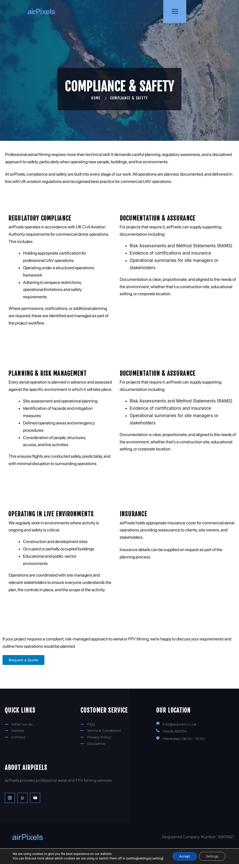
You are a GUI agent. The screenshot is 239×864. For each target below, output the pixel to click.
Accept (184, 856)
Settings (212, 856)
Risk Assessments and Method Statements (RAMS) (181, 232)
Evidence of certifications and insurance (170, 239)
